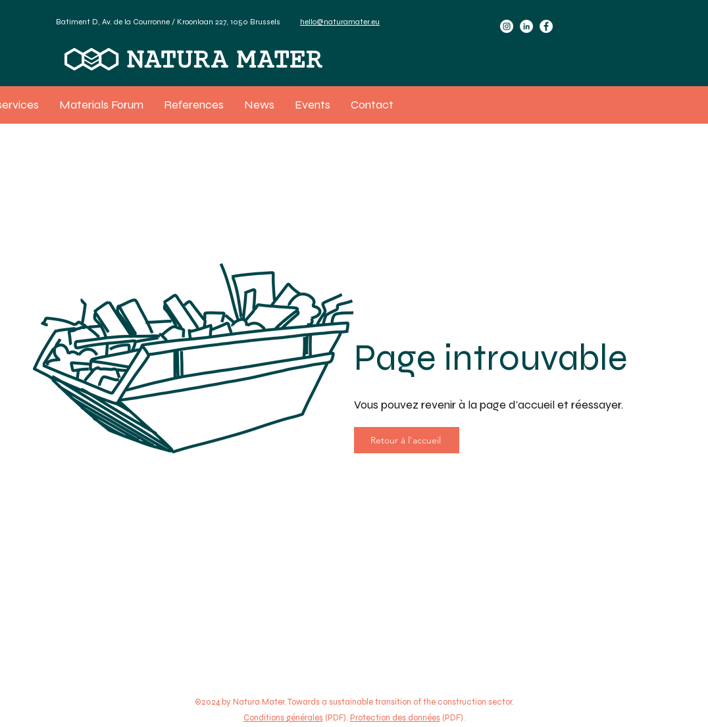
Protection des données (395, 718)
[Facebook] (546, 26)
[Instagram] (506, 26)
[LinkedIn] (526, 26)
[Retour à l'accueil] (406, 440)
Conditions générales (283, 718)
